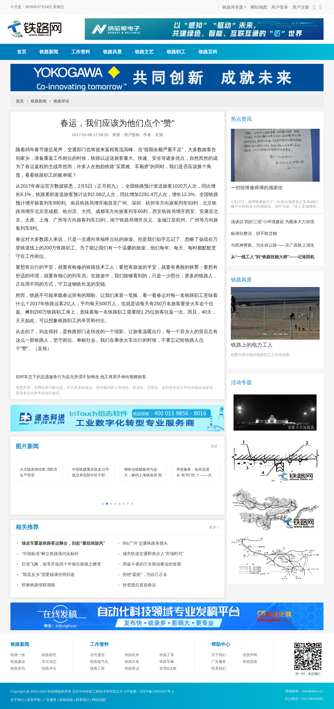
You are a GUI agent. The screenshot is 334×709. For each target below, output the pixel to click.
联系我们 (82, 700)
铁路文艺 (144, 51)
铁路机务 (132, 669)
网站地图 (258, 7)
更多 (214, 459)
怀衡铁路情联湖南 (38, 598)
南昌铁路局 (82, 203)
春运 (29, 166)
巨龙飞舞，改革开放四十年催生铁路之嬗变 (61, 577)
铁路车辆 (166, 676)
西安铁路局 (164, 211)
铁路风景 (112, 51)
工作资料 (80, 51)
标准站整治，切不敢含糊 (254, 248)
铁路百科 (208, 51)
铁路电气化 (99, 676)
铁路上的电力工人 (252, 359)
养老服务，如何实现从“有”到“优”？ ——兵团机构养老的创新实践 (194, 488)
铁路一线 (17, 669)
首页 (21, 51)
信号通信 (97, 669)
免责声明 (250, 669)
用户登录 (279, 7)
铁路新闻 (48, 51)
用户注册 (300, 7)
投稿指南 (250, 676)
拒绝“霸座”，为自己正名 (145, 587)
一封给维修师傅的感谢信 (257, 187)
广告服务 (218, 676)
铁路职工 (176, 51)
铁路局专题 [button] (232, 7)
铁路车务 (132, 676)
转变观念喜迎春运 (139, 598)
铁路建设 (17, 676)
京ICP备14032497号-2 (157, 691)
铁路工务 (166, 669)
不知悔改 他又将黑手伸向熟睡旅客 (114, 377)
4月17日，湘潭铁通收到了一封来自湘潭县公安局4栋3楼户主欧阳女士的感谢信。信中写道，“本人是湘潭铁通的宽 (275, 204)
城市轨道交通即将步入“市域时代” (153, 566)
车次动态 (49, 676)
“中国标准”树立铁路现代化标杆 (50, 566)
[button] (103, 517)
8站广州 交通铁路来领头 (145, 556)
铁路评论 (61, 101)
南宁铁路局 (122, 220)
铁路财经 (49, 669)
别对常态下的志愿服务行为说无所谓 (49, 377)
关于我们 (218, 669)
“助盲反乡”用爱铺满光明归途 (48, 587)
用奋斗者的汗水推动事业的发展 (152, 577)
